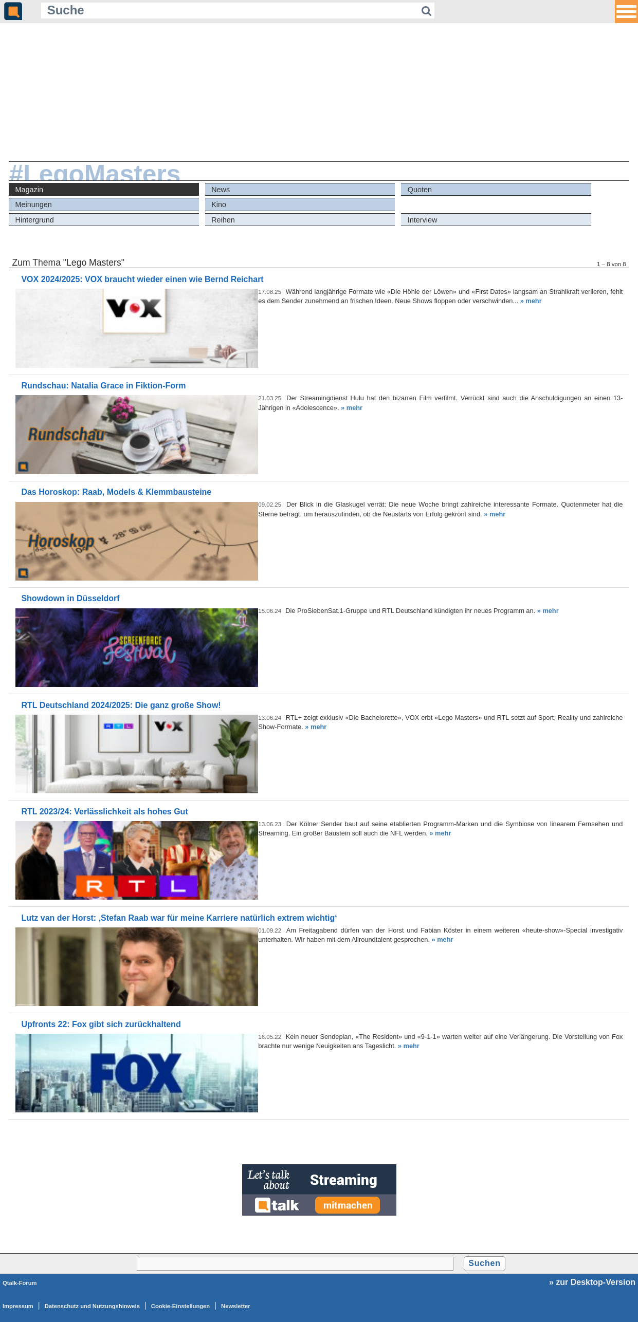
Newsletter (235, 1306)
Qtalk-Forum (20, 1283)
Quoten (420, 189)
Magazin (29, 189)
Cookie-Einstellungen (180, 1306)
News (220, 189)
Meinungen (33, 204)
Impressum (18, 1306)
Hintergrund (34, 220)
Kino (218, 204)
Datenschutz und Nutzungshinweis (92, 1306)
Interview (423, 220)
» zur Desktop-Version (592, 1282)
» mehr (531, 301)
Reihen (223, 220)
